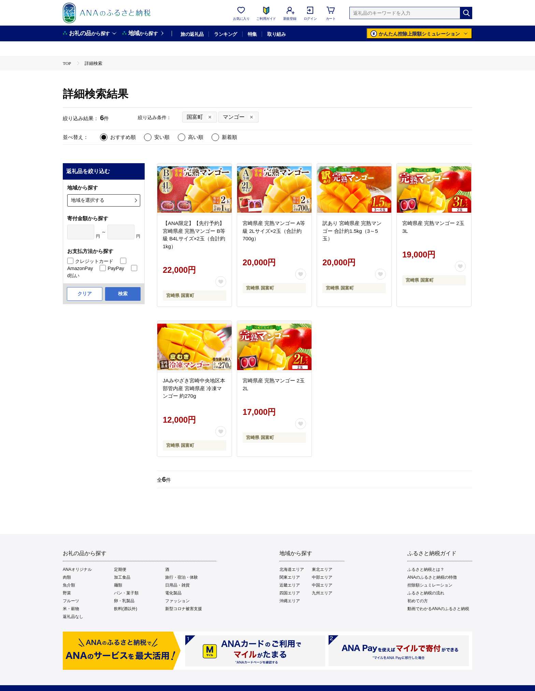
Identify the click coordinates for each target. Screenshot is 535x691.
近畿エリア (289, 585)
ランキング (225, 34)
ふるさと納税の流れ (425, 593)
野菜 (67, 593)
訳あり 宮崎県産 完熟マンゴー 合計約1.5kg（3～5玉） (351, 230)
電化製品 (173, 593)
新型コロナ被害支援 (183, 608)
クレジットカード (94, 261)
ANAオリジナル (77, 569)
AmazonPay (80, 268)
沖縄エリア (289, 600)
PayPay (115, 268)
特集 (252, 34)
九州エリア (322, 593)
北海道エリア (291, 569)
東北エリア (322, 569)
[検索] (466, 13)
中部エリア (322, 577)
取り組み (276, 34)
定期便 (120, 569)
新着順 (229, 137)
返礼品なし (73, 616)
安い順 (162, 137)
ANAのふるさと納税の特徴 (432, 577)
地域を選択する (87, 200)
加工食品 (122, 577)
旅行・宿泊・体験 (181, 577)
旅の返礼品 (191, 34)
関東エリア (289, 577)
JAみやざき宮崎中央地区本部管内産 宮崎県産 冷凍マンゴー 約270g (194, 388)
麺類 (118, 585)
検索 (123, 293)
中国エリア (322, 585)
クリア (84, 293)
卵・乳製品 (124, 600)
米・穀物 (71, 608)
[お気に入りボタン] (220, 281)
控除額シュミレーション (429, 585)
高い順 (195, 137)
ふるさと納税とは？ (425, 569)
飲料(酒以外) (125, 608)
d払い (73, 275)
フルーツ (71, 600)
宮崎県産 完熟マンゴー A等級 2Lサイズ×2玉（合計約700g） (274, 230)
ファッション (177, 600)
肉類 (67, 577)
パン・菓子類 (126, 593)
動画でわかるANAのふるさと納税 (438, 608)
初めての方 (417, 600)
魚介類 (69, 585)
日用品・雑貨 (177, 585)
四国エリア (289, 593)
